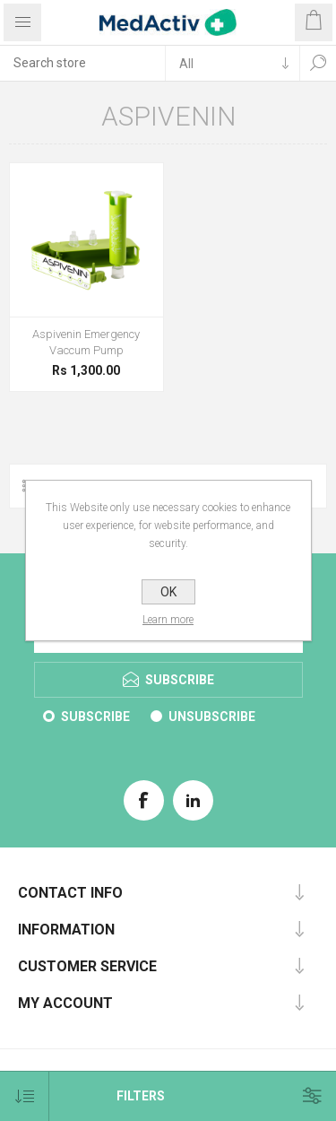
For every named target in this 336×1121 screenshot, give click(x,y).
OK (168, 592)
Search (318, 63)
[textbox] (82, 63)
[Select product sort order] (24, 1096)
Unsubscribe (211, 716)
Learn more (168, 619)
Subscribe (95, 716)
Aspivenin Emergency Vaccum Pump (86, 342)
